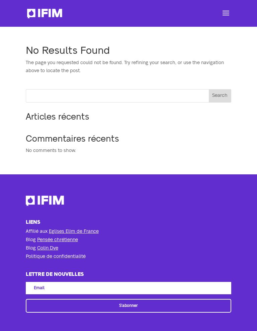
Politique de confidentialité (56, 256)
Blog (52, 239)
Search (220, 95)
